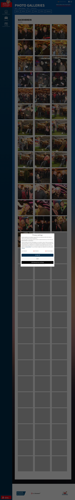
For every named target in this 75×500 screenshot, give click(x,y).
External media (49, 250)
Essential (24, 250)
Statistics (36, 250)
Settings (23, 248)
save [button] (37, 258)
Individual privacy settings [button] (37, 262)
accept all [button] (37, 255)
